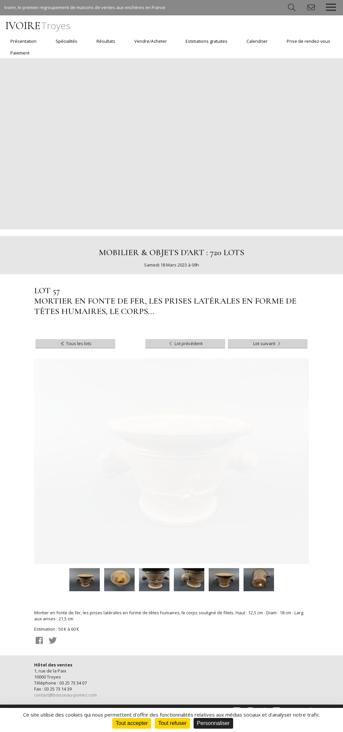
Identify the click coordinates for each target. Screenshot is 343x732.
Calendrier (257, 41)
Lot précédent (185, 343)
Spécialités (66, 41)
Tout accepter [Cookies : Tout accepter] (132, 723)
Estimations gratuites (206, 41)
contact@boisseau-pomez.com (65, 695)
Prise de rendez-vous (308, 41)
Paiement (19, 53)
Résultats (105, 41)
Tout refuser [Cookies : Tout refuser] (172, 723)
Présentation (23, 41)
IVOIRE (37, 25)
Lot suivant (267, 343)
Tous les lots (75, 343)
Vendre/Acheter (150, 41)
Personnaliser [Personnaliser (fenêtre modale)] (213, 723)
